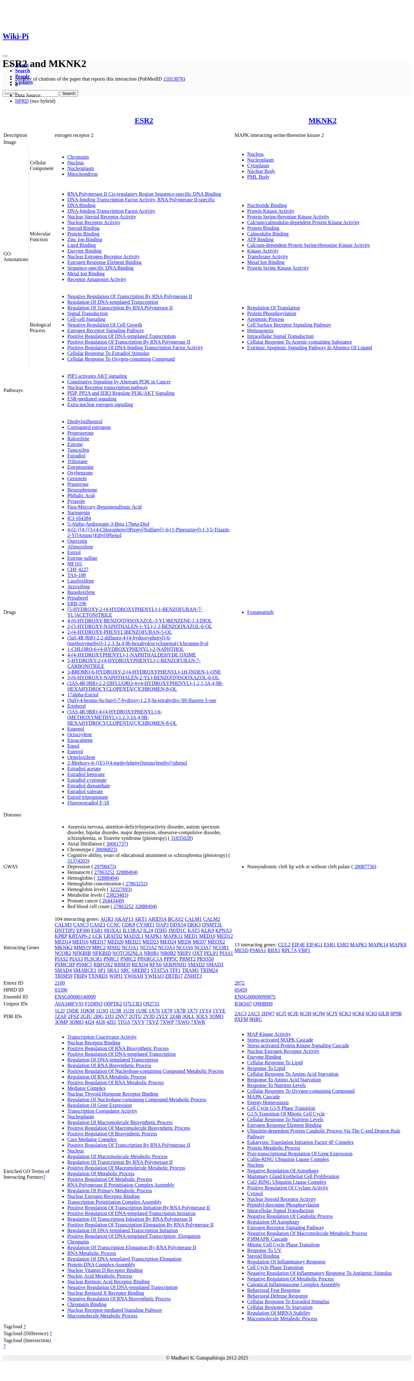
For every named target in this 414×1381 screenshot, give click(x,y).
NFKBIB (81, 953)
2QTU (135, 1016)
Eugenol (75, 728)
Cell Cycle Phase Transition (275, 1267)
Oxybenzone (80, 472)
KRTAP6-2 (79, 936)
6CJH (305, 1013)
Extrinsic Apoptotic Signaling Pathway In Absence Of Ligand (309, 347)
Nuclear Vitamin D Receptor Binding (105, 1270)
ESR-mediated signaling (92, 398)
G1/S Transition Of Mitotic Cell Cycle (286, 1113)
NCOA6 (184, 947)
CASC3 (81, 924)
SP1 (102, 970)
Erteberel (76, 706)
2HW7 (268, 1013)
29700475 (104, 866)
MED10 (207, 936)
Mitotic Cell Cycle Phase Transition (283, 1244)
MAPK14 (378, 944)
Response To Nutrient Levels (276, 1085)
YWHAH (133, 976)
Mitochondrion (82, 174)
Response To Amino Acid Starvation (284, 1079)
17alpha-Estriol (83, 694)
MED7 (199, 941)
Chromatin (78, 157)
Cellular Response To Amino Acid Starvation (292, 1074)
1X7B (180, 1010)
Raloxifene (78, 438)
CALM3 (63, 924)
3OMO (216, 1016)
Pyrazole (76, 501)
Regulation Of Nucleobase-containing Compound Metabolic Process (136, 1099)
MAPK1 (153, 936)
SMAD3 (214, 964)
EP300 (83, 930)
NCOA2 (148, 947)
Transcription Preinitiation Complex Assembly (114, 1202)
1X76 (154, 1010)
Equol (73, 746)
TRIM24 (209, 970)
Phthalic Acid (81, 495)
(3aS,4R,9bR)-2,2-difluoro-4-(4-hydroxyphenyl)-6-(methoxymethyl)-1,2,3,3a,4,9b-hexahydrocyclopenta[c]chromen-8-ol (138, 640)
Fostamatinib (260, 612)
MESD (241, 950)
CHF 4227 (77, 569)
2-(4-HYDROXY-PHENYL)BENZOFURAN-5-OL (119, 632)
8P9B (396, 1013)
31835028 (181, 838)
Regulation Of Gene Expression (99, 1105)
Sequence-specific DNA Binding (100, 268)
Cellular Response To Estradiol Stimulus (108, 353)
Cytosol (255, 1193)
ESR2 (144, 120)
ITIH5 (160, 930)
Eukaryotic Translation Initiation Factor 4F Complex (300, 1142)
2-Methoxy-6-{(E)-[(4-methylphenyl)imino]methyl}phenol (127, 763)
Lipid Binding (81, 245)
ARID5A (157, 919)
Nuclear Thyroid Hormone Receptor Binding (112, 1094)
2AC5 (254, 1013)
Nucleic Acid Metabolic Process (99, 1276)
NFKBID (101, 953)
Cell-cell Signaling (86, 319)
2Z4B (175, 1016)
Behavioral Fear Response (273, 1290)
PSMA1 (258, 950)
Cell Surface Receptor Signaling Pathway (289, 324)
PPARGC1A (149, 959)
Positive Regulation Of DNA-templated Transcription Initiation (131, 1213)
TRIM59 (63, 976)
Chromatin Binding (87, 1304)
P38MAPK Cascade (267, 1239)
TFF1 (175, 970)
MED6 (185, 941)
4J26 (100, 1022)
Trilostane (77, 461)
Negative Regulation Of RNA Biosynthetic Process (119, 1298)
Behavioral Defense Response (277, 1296)
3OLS (202, 1016)
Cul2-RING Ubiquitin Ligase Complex (286, 1182)
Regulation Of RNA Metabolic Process (106, 1076)
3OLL (188, 1016)
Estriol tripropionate (87, 797)
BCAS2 (176, 919)
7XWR (198, 1022)
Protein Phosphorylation (271, 313)
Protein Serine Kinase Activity (278, 268)
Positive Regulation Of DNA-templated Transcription (121, 336)
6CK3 (345, 1013)
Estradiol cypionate (87, 780)
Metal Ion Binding (86, 273)
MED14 (63, 941)
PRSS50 (205, 959)
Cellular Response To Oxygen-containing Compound (121, 359)
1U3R (115, 1010)
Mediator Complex (86, 1088)
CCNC (114, 924)
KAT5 (193, 930)
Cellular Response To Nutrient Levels (285, 1119)
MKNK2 (322, 120)
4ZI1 (111, 1022)
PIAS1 (226, 953)
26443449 (112, 900)
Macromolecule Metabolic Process (102, 1315)
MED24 (168, 941)
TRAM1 (190, 970)
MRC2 (99, 947)
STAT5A (159, 970)
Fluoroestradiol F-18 (88, 802)
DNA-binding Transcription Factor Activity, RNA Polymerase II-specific (141, 199)
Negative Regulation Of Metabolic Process (290, 1278)
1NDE (72, 1010)
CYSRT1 (145, 924)
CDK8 (128, 924)
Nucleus (75, 162)
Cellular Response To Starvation (280, 1307)
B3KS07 (243, 1003)
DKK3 (194, 924)
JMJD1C (177, 930)
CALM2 (211, 919)
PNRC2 (128, 959)
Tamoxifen (78, 450)
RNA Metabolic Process (91, 1253)
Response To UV (264, 1250)
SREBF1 (140, 970)
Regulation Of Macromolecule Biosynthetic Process (120, 1122)
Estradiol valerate (85, 791)
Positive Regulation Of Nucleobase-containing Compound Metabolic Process (145, 1071)
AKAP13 (123, 919)
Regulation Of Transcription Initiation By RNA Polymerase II (129, 1219)
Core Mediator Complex (92, 1139)
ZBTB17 (174, 976)
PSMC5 (84, 964)
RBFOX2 (103, 964)
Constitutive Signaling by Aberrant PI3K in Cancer (119, 381)
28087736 (364, 866)
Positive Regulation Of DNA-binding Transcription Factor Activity (135, 347)
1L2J (60, 1010)
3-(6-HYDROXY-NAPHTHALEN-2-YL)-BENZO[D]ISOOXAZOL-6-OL (143, 677)
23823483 (117, 895)
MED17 (98, 941)
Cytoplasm (258, 165)
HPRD (22, 101)
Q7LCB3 (132, 1003)
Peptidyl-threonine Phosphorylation (283, 1204)
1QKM (87, 1010)
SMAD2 (196, 964)
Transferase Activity (267, 256)
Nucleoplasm (80, 168)
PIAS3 (76, 959)
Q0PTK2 (113, 1003)
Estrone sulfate (82, 558)
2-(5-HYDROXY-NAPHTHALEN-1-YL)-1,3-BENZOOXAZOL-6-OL (139, 626)
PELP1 (211, 953)
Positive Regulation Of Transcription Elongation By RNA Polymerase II (140, 1224)
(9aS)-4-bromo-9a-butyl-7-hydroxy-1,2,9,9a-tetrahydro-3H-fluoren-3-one (141, 700)
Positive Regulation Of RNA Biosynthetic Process (118, 1048)
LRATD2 (113, 936)
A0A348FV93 (69, 1003)
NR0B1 (151, 953)
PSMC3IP (65, 964)
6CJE (293, 1013)
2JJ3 (109, 1016)
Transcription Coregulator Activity (102, 1111)
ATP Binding (260, 239)
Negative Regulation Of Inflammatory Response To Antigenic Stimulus (319, 1273)
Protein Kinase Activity (271, 211)
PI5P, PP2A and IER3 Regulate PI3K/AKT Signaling (121, 393)
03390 (61, 990)
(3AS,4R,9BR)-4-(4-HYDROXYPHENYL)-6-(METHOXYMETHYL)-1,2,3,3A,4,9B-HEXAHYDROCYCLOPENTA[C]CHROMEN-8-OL (122, 717)
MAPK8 (397, 944)
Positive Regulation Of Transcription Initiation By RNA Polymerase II (138, 1207)
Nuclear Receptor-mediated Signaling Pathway (114, 1310)
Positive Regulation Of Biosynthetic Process (112, 1133)
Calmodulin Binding (268, 233)
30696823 (105, 849)
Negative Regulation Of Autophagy (283, 1170)
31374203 (77, 861)
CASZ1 (98, 924)
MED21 (133, 941)
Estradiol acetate (84, 768)
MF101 (74, 563)
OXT (197, 953)
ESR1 (97, 930)
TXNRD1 (98, 976)
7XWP (167, 1022)
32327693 (120, 889)
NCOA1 (130, 947)
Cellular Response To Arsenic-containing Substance (299, 342)
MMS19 (82, 947)
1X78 (167, 1010)
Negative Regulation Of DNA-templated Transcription (122, 1287)
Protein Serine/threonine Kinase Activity (288, 216)
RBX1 (273, 950)
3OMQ (76, 1022)
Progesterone (80, 433)
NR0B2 (168, 953)
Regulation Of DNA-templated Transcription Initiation (122, 1230)
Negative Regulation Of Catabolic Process (290, 1216)
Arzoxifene (78, 586)
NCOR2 (63, 953)
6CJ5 (281, 1013)
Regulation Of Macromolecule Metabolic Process (117, 1156)
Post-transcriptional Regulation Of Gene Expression (299, 1153)
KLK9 (207, 930)
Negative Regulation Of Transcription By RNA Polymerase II (129, 296)
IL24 (148, 930)
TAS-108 (76, 575)
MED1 (191, 936)
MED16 (80, 941)
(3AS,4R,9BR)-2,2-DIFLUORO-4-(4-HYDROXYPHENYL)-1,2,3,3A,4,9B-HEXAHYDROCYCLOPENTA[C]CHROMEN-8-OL (145, 686)
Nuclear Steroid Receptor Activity (101, 216)
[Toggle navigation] (5, 56)
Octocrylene (79, 734)
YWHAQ (154, 976)
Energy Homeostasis (268, 1102)
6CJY (332, 1013)
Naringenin (78, 512)
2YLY (162, 1016)
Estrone (75, 444)
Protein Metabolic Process (273, 1148)
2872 (239, 983)
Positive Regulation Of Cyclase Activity (287, 1187)
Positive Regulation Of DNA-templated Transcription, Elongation (133, 1236)
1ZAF (61, 1016)
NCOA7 (202, 947)
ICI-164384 (79, 518)
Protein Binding (83, 233)
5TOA (124, 1022)
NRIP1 (184, 953)
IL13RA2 (132, 930)
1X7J (192, 1010)
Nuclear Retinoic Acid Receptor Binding (108, 1281)
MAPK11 (173, 936)
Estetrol (75, 751)
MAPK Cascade (263, 1096)
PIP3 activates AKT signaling (97, 376)
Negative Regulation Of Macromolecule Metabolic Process (307, 1233)
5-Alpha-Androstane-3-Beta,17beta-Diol (108, 524)
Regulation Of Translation (273, 307)
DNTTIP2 (65, 930)
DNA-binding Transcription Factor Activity (111, 211)
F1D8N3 (93, 1003)
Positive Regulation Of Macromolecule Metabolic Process (126, 1167)
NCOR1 (220, 947)
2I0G (98, 1016)
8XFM (241, 1019)
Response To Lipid (266, 1068)
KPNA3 (223, 930)
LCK (97, 936)
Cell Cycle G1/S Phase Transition (281, 1108)
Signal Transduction (87, 313)
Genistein (77, 478)
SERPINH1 (175, 964)
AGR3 (106, 919)
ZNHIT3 (193, 976)
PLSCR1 (93, 959)
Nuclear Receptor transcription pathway (107, 387)
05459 (240, 990)
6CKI (371, 1013)
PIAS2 (61, 959)
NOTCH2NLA (128, 953)
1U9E (141, 1010)
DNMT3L (212, 924)
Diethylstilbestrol (84, 421)
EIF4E (298, 944)
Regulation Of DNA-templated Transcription (112, 302)
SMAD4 (63, 970)
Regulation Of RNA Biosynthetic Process (109, 1065)
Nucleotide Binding (267, 205)
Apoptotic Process (265, 319)
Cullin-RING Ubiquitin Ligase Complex (288, 1159)
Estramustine (80, 467)
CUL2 (284, 944)
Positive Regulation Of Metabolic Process (109, 1179)
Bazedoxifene (81, 592)
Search (22, 70)
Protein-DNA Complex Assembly (101, 1264)
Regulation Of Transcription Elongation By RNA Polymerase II (131, 1247)
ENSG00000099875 (255, 996)
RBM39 (122, 964)
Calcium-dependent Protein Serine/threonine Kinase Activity (308, 245)
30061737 (116, 843)
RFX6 (155, 964)
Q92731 (151, 1003)
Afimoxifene (80, 546)
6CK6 (358, 1013)
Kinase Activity (263, 251)
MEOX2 (216, 941)
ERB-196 (76, 603)
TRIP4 (80, 976)
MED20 (115, 941)
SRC (125, 970)
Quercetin (77, 541)
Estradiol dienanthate (88, 785)
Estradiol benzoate (86, 774)
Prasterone (78, 484)
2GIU (86, 1016)
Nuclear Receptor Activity (93, 222)
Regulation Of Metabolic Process (101, 1173)
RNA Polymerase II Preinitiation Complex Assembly (120, 1185)
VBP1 (304, 950)
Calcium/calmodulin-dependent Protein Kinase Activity (303, 222)
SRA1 (113, 970)
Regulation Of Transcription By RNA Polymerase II (120, 307)
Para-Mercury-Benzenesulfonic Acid (104, 507)
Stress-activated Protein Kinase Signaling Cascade (298, 1045)
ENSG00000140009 (75, 996)
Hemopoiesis (260, 330)
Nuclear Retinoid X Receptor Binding (105, 1293)
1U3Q (102, 1010)
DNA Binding (81, 205)
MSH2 (114, 947)
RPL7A (289, 950)
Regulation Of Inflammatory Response (286, 1261)
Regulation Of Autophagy (273, 1222)
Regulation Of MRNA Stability (278, 1313)
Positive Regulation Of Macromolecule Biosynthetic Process (128, 1128)
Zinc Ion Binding (84, 239)
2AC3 (240, 1013)
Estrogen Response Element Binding (104, 262)
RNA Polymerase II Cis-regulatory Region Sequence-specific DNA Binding (144, 194)
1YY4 (205, 1010)
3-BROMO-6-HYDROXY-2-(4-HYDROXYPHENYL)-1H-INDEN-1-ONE (144, 672)
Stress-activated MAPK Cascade (280, 1039)
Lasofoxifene (80, 581)
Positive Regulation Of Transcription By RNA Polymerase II (128, 342)
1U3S (128, 1010)
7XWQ (182, 1022)
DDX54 (178, 924)
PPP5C (171, 959)
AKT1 (140, 919)
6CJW (319, 1013)
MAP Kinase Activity (269, 1034)
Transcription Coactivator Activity (102, 1037)
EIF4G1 (314, 944)
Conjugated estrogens (89, 427)
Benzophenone (82, 489)
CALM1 (193, 919)
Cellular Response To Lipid (275, 1062)
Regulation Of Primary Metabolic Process (109, 1190)
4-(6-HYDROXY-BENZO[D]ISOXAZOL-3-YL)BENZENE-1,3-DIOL (139, 620)
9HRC (255, 1019)
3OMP (61, 1022)
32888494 (126, 872)
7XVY (138, 1022)
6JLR (383, 1013)
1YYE (219, 1010)
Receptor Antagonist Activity (96, 279)
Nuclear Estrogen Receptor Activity (103, 256)
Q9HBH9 (262, 1003)
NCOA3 (166, 947)
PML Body (258, 177)
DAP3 (162, 924)
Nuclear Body (261, 171)
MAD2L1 (133, 936)
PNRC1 (111, 959)
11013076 (173, 79)
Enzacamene (80, 740)
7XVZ (152, 1022)
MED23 (151, 941)
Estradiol (76, 455)
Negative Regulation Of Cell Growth (104, 324)
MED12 (225, 936)
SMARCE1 (84, 970)
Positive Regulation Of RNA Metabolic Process (115, 1082)
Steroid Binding (83, 228)
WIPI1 (116, 976)
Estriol (74, 552)
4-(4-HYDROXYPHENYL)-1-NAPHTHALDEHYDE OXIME (131, 654)
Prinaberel (77, 598)
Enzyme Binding (84, 251)
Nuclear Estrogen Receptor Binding (103, 1196)
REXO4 (140, 964)
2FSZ (73, 1016)
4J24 (89, 1022)
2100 (60, 983)
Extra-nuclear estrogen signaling (100, 404)
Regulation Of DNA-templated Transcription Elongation (124, 1259)
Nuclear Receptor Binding (93, 1042)
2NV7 (121, 1016)
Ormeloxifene (81, 757)
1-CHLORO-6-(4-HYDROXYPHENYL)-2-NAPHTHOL (125, 649)
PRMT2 (188, 959)
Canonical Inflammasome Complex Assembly (293, 1284)
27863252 (104, 872)
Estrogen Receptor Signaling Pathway (105, 330)
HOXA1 (112, 930)
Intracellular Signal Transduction (280, 336)
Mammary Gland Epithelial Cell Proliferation (293, 1176)
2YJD (149, 1016)
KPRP (61, 936)
